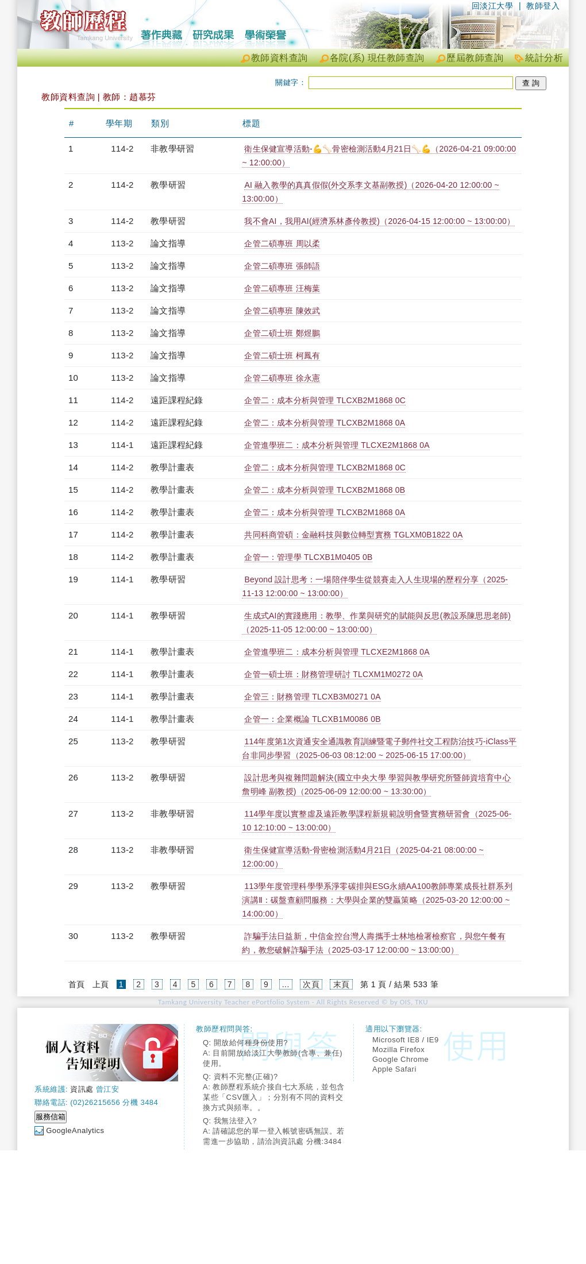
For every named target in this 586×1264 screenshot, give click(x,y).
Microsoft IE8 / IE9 (405, 1039)
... (286, 984)
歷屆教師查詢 (474, 58)
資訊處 (82, 1089)
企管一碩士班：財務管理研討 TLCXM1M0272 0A (333, 674)
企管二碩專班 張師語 (282, 265)
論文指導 (168, 243)
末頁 (341, 984)
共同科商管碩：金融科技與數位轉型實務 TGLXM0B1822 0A (353, 534)
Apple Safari (394, 1069)
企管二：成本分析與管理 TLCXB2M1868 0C (325, 400)
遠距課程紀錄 (177, 400)
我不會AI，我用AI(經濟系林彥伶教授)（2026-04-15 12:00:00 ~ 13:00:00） (379, 221)
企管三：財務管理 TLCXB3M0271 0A (312, 696)
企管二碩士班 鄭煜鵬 (282, 333)
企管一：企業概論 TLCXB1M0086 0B (312, 719)
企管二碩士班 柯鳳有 (282, 355)
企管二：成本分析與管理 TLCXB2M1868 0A (324, 422)
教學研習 (168, 185)
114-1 (122, 445)
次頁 (311, 984)
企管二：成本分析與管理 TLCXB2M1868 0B (324, 489)
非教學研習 (172, 148)
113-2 (122, 243)
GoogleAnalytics (75, 1130)
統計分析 (544, 58)
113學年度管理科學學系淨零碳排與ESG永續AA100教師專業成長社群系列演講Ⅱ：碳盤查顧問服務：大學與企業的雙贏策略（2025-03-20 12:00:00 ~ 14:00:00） (377, 900)
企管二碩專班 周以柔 (282, 243)
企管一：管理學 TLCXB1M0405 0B (308, 557)
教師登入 (543, 5)
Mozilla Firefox (398, 1049)
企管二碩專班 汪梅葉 (282, 288)
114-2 (122, 148)
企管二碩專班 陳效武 (282, 310)
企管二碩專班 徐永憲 (282, 377)
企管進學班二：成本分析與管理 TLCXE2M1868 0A (336, 445)
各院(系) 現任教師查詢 (377, 58)
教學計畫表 (172, 467)
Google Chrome (400, 1059)
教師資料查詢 (279, 58)
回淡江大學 (493, 5)
